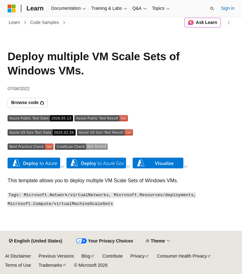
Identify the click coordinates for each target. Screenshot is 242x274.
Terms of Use (18, 265)
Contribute (112, 256)
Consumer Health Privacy (182, 256)
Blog (86, 256)
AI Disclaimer (18, 256)
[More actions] (228, 23)
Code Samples (44, 22)
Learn (14, 22)
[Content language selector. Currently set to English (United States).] (35, 241)
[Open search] (212, 8)
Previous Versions (56, 256)
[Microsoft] (12, 8)
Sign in (227, 8)
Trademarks (50, 265)
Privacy (137, 256)
